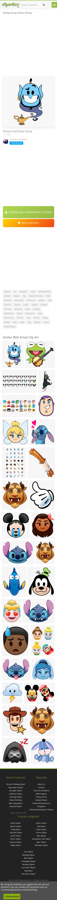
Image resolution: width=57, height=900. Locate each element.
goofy (45, 318)
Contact (41, 787)
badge (6, 322)
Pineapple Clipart (28, 861)
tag (24, 296)
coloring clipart (15, 797)
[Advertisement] (28, 46)
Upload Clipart (41, 800)
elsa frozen (9, 318)
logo (22, 322)
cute (28, 318)
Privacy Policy (41, 797)
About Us (41, 784)
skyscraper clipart (15, 787)
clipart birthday (15, 800)
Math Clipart (16, 823)
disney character (36, 296)
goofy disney (9, 326)
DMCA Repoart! (28, 222)
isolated (36, 309)
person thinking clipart (15, 784)
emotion (7, 300)
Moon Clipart (41, 823)
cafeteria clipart (15, 794)
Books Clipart (15, 826)
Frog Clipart (15, 829)
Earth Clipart (16, 836)
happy (16, 296)
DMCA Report (41, 794)
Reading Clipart (28, 855)
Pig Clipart (28, 870)
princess (7, 309)
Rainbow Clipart (41, 845)
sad (49, 300)
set (14, 291)
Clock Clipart (41, 829)
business (18, 309)
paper (26, 304)
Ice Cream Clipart (28, 867)
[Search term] (34, 4)
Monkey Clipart (28, 864)
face (15, 322)
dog (29, 322)
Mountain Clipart (28, 874)
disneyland (8, 313)
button (36, 318)
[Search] (44, 5)
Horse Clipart (41, 832)
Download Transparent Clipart (28, 212)
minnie (17, 304)
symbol (7, 296)
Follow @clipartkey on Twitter (41, 809)
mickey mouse (44, 291)
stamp (19, 313)
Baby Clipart (16, 845)
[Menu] (54, 5)
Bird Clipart (28, 858)
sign (48, 296)
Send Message (16, 143)
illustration (19, 300)
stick (40, 313)
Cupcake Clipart (15, 832)
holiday (41, 300)
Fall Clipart (41, 826)
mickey (7, 291)
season (37, 322)
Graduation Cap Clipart (41, 839)
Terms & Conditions (41, 790)
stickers (44, 304)
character (31, 300)
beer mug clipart (16, 803)
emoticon (23, 291)
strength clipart (15, 790)
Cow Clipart (28, 851)
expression (30, 313)
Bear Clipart (41, 842)
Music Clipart (15, 839)
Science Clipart (16, 842)
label (33, 291)
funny (46, 322)
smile (27, 309)
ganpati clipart (16, 806)
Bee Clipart (41, 836)
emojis (34, 304)
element (7, 304)
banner (20, 318)
